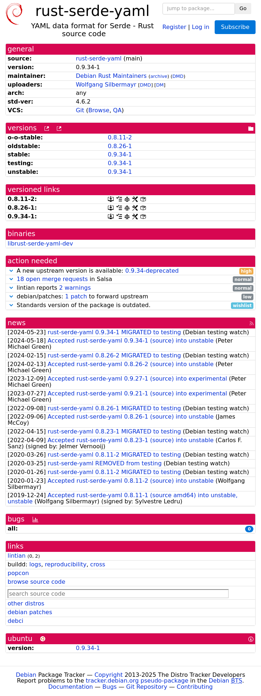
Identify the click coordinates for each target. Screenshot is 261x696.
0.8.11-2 (120, 137)
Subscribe (235, 27)
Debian (26, 674)
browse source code (36, 581)
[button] (11, 270)
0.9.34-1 (120, 154)
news (17, 323)
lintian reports (130, 288)
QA (117, 110)
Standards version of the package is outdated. (130, 305)
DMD (178, 76)
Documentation (70, 686)
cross (97, 564)
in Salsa (130, 279)
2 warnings (75, 287)
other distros (26, 603)
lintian (17, 555)
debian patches (30, 612)
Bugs (109, 686)
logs (35, 564)
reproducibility (66, 564)
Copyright (108, 674)
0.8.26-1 (120, 146)
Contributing (195, 686)
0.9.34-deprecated (152, 270)
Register (174, 26)
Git (80, 110)
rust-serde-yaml (98, 58)
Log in (200, 26)
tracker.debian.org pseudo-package (137, 680)
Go (243, 8)
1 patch (76, 296)
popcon (18, 573)
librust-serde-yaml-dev (40, 243)
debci (15, 620)
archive (158, 76)
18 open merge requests (52, 279)
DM (160, 85)
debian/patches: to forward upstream (130, 297)
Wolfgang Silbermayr (106, 84)
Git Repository (146, 686)
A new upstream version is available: (130, 271)
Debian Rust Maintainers (111, 75)
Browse (98, 110)
